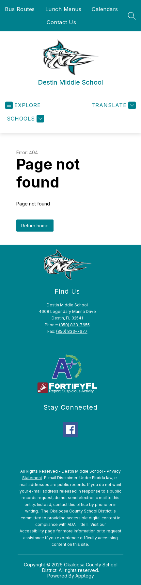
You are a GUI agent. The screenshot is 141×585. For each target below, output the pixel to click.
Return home (35, 225)
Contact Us (61, 22)
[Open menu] (23, 105)
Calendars (105, 9)
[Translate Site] (113, 105)
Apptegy (84, 575)
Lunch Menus (63, 9)
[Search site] (132, 16)
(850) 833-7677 (71, 331)
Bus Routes (20, 9)
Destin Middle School (82, 471)
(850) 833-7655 (74, 324)
